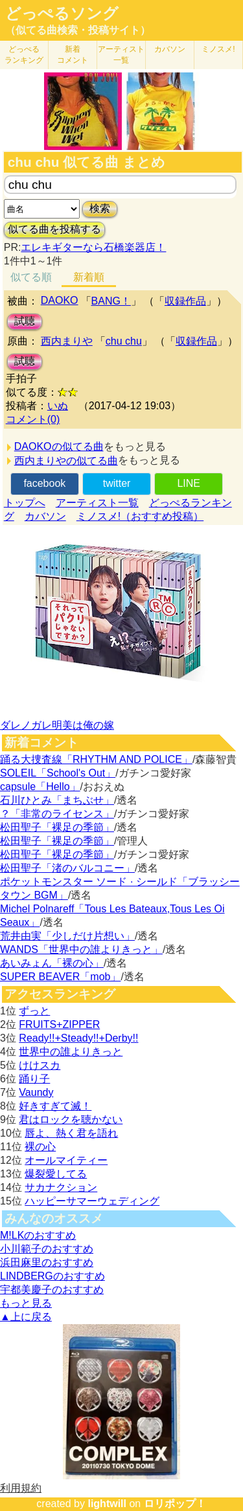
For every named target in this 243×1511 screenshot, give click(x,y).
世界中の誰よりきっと (70, 1051)
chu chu (124, 341)
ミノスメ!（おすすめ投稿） (139, 516)
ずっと (34, 1010)
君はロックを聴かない (70, 1119)
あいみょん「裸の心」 (52, 963)
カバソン (169, 49)
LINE (188, 483)
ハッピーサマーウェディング (92, 1200)
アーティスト (121, 55)
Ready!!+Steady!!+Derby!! (78, 1038)
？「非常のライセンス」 (57, 813)
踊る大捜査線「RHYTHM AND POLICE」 (96, 759)
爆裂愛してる (56, 1173)
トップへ (24, 502)
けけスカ (39, 1065)
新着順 (88, 277)
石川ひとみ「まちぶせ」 (57, 800)
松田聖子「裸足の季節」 (57, 827)
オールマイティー (66, 1160)
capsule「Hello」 (40, 786)
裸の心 (40, 1146)
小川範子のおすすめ (46, 1248)
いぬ (57, 405)
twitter (117, 483)
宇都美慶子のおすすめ (52, 1289)
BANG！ (111, 300)
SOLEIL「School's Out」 (57, 772)
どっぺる (24, 55)
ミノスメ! (218, 49)
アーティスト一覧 (97, 502)
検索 (99, 208)
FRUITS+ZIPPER (59, 1024)
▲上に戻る (26, 1316)
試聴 (24, 321)
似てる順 (31, 277)
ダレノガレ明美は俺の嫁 (57, 725)
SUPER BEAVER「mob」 (60, 976)
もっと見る (26, 1303)
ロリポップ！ (175, 1503)
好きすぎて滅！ (55, 1105)
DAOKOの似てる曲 (59, 446)
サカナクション (61, 1187)
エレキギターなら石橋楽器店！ (93, 247)
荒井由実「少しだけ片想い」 (67, 935)
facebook (44, 483)
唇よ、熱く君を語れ (71, 1133)
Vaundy (36, 1092)
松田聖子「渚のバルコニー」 (67, 868)
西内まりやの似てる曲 (66, 460)
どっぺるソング (62, 13)
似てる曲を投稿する (54, 229)
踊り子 (34, 1078)
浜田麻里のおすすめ (46, 1262)
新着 (72, 55)
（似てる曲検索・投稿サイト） (77, 30)
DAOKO (59, 300)
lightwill (106, 1503)
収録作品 (185, 300)
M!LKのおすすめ (38, 1235)
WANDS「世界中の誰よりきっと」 (81, 949)
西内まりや (67, 341)
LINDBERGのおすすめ (52, 1275)
